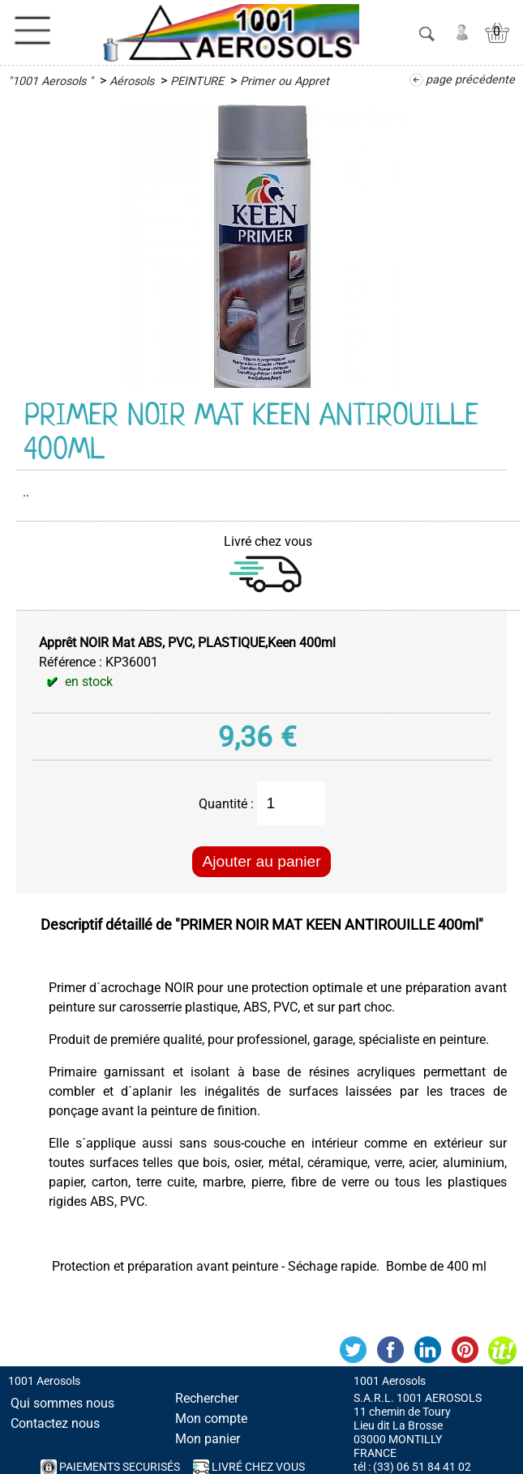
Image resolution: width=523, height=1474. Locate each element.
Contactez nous (55, 1423)
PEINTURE (197, 81)
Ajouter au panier (261, 861)
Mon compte (211, 1418)
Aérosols (131, 81)
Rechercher (206, 1398)
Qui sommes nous (62, 1403)
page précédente (470, 80)
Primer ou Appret (284, 81)
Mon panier (207, 1438)
